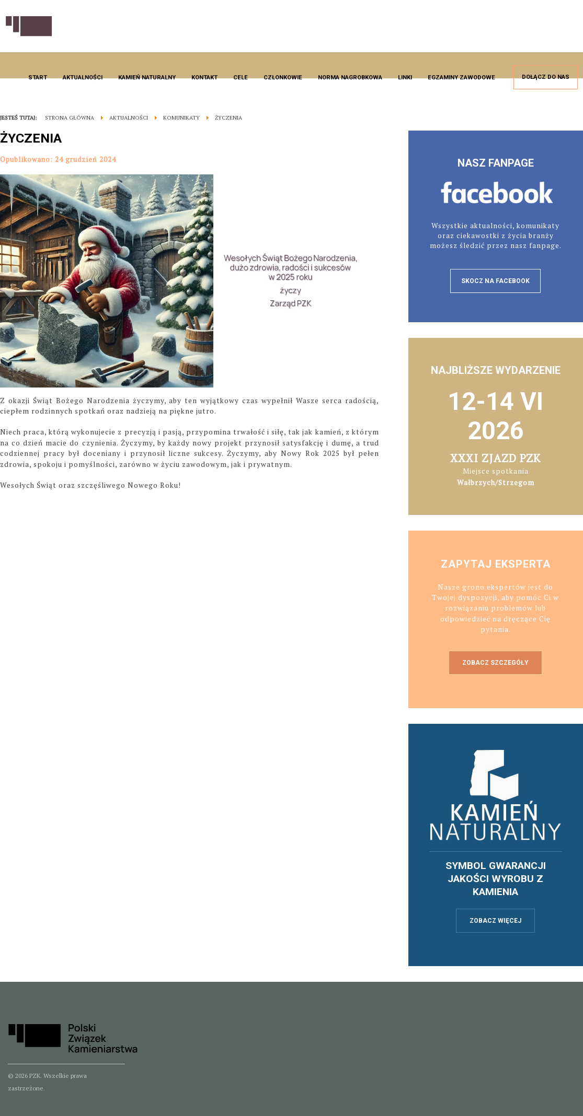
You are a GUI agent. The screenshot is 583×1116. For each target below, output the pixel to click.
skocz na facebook (495, 281)
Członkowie (283, 77)
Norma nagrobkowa (350, 77)
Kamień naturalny (147, 77)
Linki (405, 77)
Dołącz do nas (545, 77)
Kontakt (204, 77)
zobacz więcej (495, 920)
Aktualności (82, 77)
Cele (240, 77)
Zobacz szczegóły (495, 662)
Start (37, 77)
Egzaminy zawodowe (461, 77)
